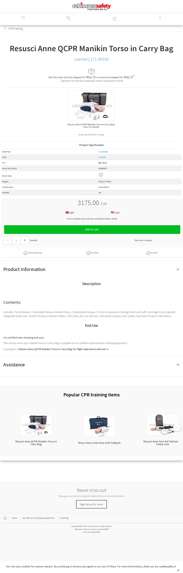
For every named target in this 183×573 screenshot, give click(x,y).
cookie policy (166, 566)
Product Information (91, 269)
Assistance (91, 365)
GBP (69, 212)
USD (114, 212)
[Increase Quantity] (24, 240)
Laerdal (101, 157)
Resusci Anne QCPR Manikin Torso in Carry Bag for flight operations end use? (62, 349)
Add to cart (92, 229)
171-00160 (103, 151)
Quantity (33, 240)
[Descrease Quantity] (7, 240)
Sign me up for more (91, 504)
